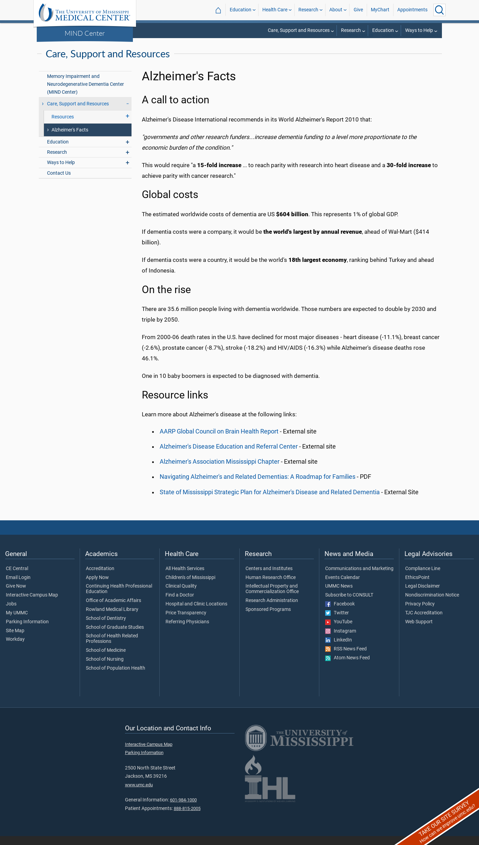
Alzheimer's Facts (70, 139)
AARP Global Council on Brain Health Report (219, 440)
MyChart (380, 10)
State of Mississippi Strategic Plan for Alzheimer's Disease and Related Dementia (270, 501)
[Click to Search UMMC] (439, 10)
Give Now (16, 595)
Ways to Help (419, 30)
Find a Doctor (180, 604)
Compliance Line (422, 577)
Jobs (11, 613)
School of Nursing (105, 668)
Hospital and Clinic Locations (196, 613)
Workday (15, 648)
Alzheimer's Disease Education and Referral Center (229, 455)
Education (240, 10)
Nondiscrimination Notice (432, 604)
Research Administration (272, 609)
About (335, 10)
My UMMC (17, 622)
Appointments (412, 10)
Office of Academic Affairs (113, 609)
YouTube (338, 631)
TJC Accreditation (424, 622)
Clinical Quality (181, 595)
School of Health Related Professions (112, 647)
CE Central (17, 577)
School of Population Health (115, 677)
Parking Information (27, 631)
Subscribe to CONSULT (349, 604)
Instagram (340, 640)
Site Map (15, 640)
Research (308, 10)
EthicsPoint (417, 586)
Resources (63, 126)
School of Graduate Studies (115, 636)
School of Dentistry (106, 627)
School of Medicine (106, 659)
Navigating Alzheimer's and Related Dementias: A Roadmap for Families (257, 485)
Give (358, 10)
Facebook (340, 613)
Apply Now (97, 586)
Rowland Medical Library (112, 618)
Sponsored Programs (268, 618)
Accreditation (100, 577)
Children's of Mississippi (190, 586)
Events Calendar (342, 586)
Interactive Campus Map (32, 604)
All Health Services (185, 577)
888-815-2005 (187, 817)
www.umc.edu (139, 793)
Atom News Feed (347, 667)
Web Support (419, 631)
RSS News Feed (346, 658)
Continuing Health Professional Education (119, 597)
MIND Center (85, 33)
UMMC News (339, 595)
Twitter (337, 622)
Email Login (18, 586)
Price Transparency (186, 622)
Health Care (274, 10)
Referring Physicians (187, 631)
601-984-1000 (183, 808)
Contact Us (59, 182)
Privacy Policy (420, 613)
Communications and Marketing (359, 577)
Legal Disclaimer (422, 595)
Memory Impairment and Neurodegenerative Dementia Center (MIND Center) (85, 93)
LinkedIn (338, 649)
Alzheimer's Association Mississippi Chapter (220, 470)
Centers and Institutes (269, 577)
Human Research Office (271, 586)
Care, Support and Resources (299, 30)
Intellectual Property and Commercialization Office (272, 597)
